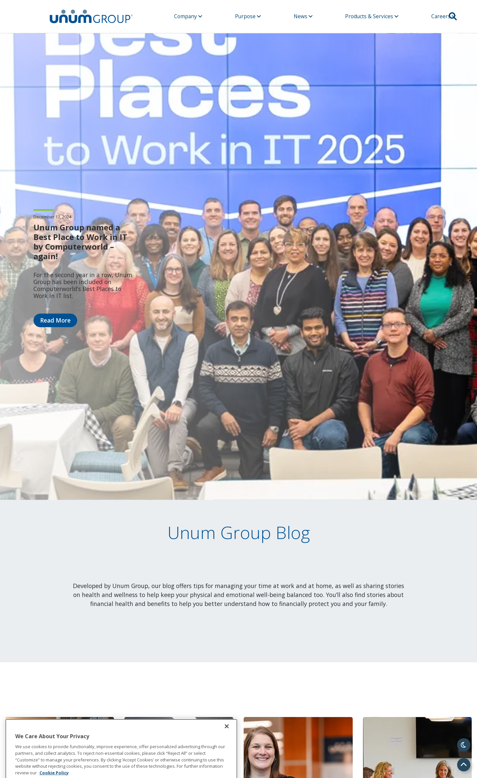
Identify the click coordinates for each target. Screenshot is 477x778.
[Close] (226, 741)
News (303, 16)
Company (188, 16)
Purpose (248, 16)
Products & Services (371, 16)
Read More (55, 320)
